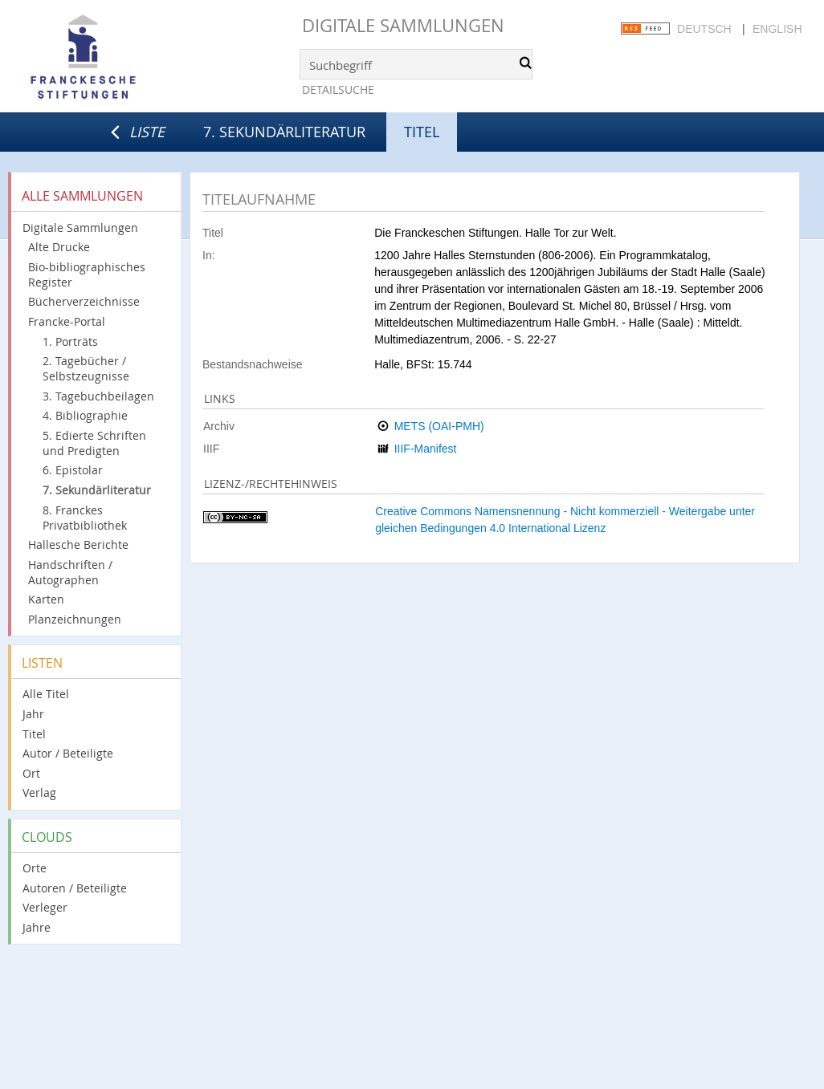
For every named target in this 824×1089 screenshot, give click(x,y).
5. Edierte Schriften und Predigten (94, 443)
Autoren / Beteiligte (74, 888)
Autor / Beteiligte (67, 753)
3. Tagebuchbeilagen (98, 396)
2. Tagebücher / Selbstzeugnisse (86, 368)
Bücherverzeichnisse (84, 301)
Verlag (39, 792)
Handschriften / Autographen (70, 572)
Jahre (36, 927)
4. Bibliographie (85, 415)
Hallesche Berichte (78, 544)
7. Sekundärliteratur (284, 131)
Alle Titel (45, 693)
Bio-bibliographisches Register (86, 274)
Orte (34, 868)
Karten (46, 599)
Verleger (44, 907)
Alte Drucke (59, 246)
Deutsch (704, 28)
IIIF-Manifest (425, 448)
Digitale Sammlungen (403, 25)
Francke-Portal (66, 321)
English (777, 28)
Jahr (33, 713)
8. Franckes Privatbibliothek (85, 517)
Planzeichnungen (74, 619)
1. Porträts (70, 341)
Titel (34, 734)
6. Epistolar (73, 469)
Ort (31, 773)
